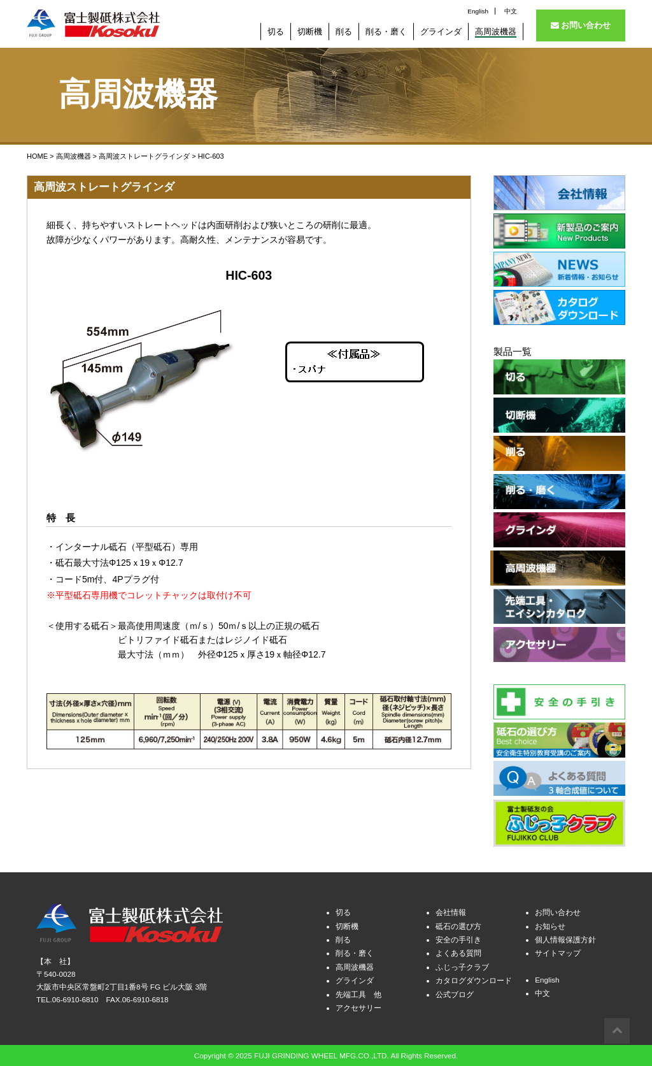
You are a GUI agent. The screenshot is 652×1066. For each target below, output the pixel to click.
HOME (37, 156)
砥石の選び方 (458, 924)
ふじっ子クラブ (462, 966)
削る (343, 938)
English (477, 11)
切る (343, 911)
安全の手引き (458, 938)
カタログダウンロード (474, 979)
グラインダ (355, 979)
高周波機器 (73, 156)
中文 (510, 11)
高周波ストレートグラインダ (144, 156)
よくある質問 (458, 951)
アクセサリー (358, 1006)
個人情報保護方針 (565, 938)
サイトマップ (558, 951)
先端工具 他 (358, 992)
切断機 (347, 924)
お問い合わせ (581, 25)
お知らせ (550, 924)
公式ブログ (455, 992)
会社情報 (451, 911)
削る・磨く (355, 951)
